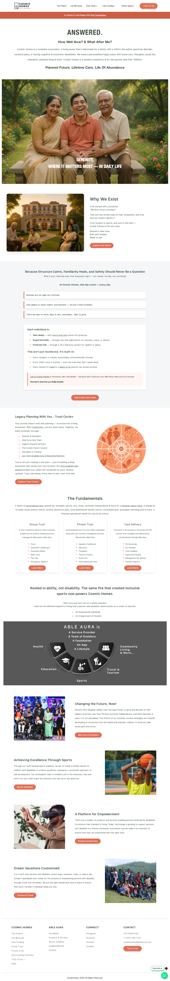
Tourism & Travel (25, 895)
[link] (62, 6)
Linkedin (90, 946)
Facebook (90, 938)
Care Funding (108, 6)
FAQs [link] (13, 964)
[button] (13, 131)
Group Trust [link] (17, 946)
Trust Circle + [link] (18, 959)
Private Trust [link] (17, 951)
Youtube (90, 942)
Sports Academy (25, 787)
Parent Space (127, 6)
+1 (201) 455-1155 (132, 938)
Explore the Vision (101, 245)
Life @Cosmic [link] (17, 938)
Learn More (37, 568)
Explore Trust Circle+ (28, 482)
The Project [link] (17, 933)
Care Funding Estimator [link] (22, 955)
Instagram (91, 933)
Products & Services (88, 841)
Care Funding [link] (17, 942)
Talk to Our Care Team (85, 397)
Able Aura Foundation (88, 735)
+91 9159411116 (130, 933)
